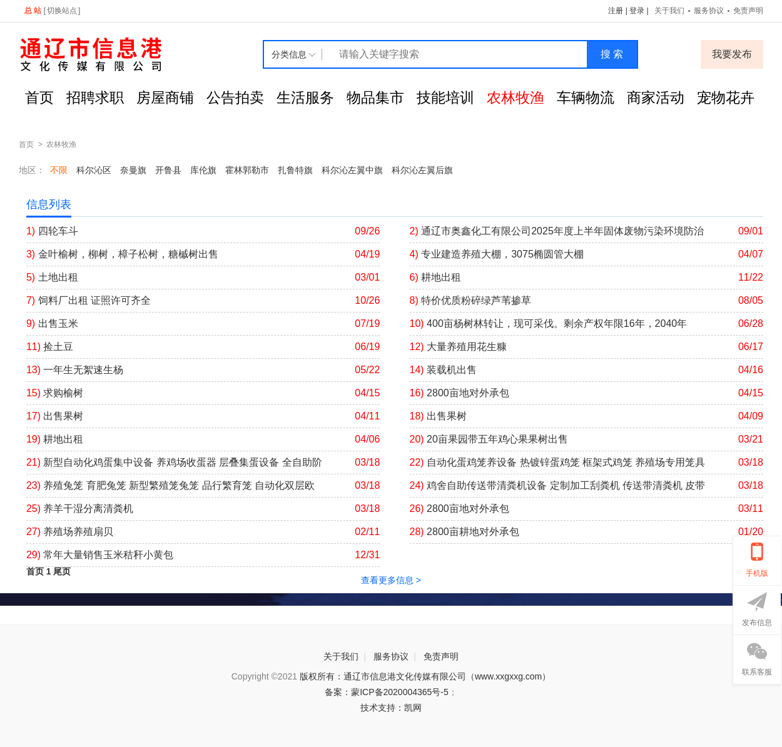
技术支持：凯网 (391, 708)
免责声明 (748, 10)
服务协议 (709, 10)
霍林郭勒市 (247, 170)
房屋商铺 (165, 97)
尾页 (62, 571)
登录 (636, 10)
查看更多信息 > (391, 580)
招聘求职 (95, 97)
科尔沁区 (93, 170)
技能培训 (445, 97)
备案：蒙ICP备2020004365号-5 (387, 692)
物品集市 (375, 97)
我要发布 (732, 54)
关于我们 (669, 10)
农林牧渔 (515, 97)
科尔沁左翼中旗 (352, 170)
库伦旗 (203, 170)
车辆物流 (585, 97)
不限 (59, 170)
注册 (615, 10)
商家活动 (655, 97)
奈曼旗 (133, 170)
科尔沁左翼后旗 (422, 170)
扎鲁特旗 (295, 170)
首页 (39, 97)
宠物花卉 (725, 97)
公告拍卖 (235, 97)
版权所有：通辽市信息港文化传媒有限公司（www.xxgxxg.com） (425, 676)
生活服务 (305, 97)
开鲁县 (168, 170)
